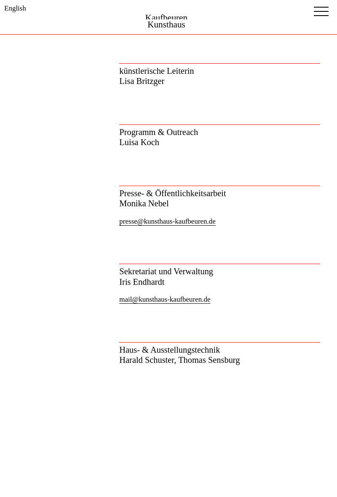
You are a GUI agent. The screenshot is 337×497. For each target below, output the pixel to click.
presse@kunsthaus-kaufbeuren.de (167, 221)
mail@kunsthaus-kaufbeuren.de (164, 299)
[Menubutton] (321, 11)
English (15, 8)
